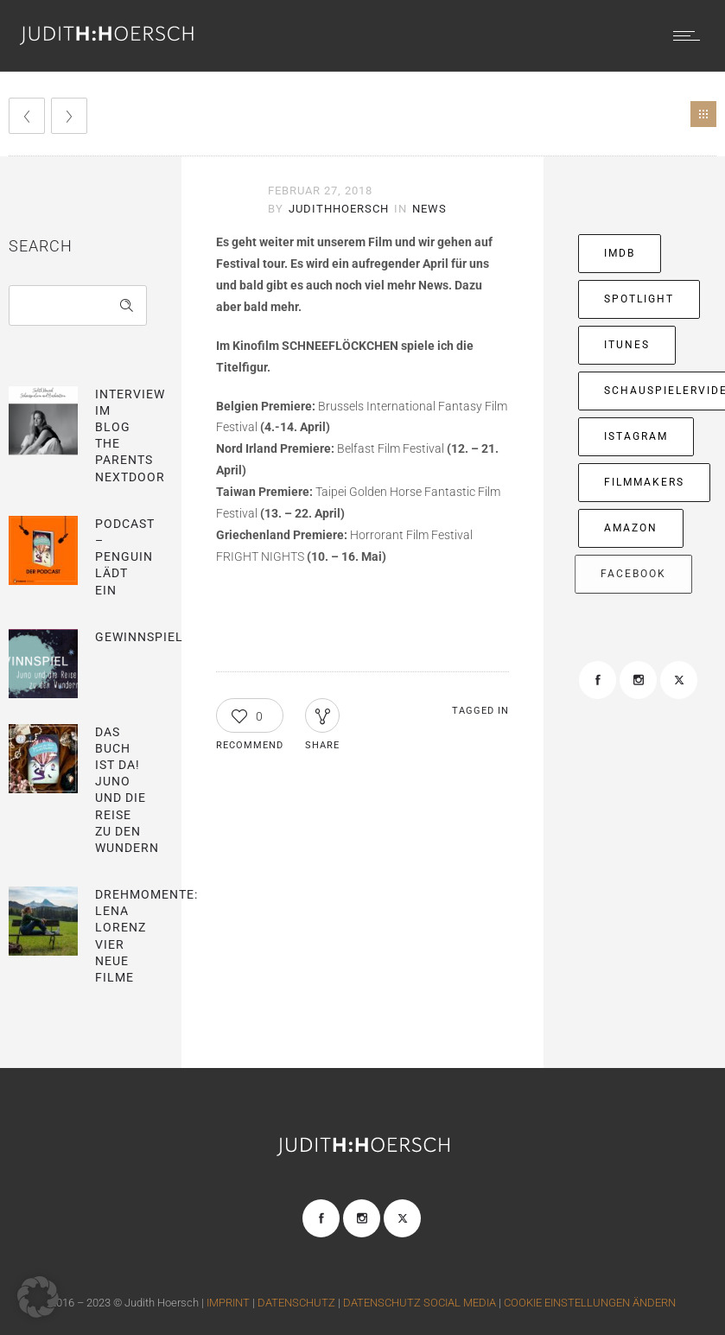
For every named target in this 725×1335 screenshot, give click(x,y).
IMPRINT (229, 1302)
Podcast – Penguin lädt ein (125, 557)
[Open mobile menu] (690, 35)
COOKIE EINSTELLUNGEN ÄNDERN (590, 1302)
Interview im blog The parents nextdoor (130, 435)
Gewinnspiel (139, 637)
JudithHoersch (339, 208)
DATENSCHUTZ (296, 1302)
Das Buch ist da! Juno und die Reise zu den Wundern (127, 790)
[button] (38, 1297)
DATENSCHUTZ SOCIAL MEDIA (419, 1302)
